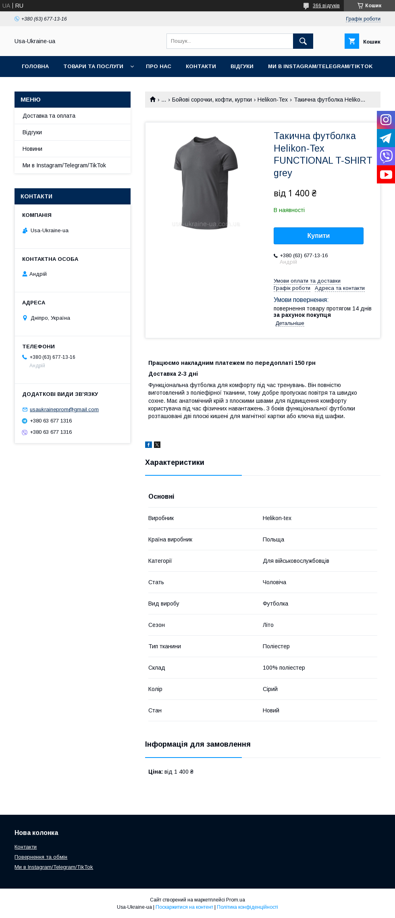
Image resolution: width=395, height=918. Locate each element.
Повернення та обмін (41, 857)
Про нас (158, 66)
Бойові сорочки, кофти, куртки (212, 99)
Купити (319, 235)
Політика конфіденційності (247, 907)
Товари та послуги (93, 66)
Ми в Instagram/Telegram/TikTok (320, 66)
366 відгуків (326, 5)
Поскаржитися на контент (184, 907)
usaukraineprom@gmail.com (64, 409)
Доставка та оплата (49, 115)
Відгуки (242, 66)
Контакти (201, 66)
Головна (35, 66)
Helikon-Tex (273, 99)
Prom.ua (235, 900)
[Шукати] (303, 41)
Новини (32, 149)
